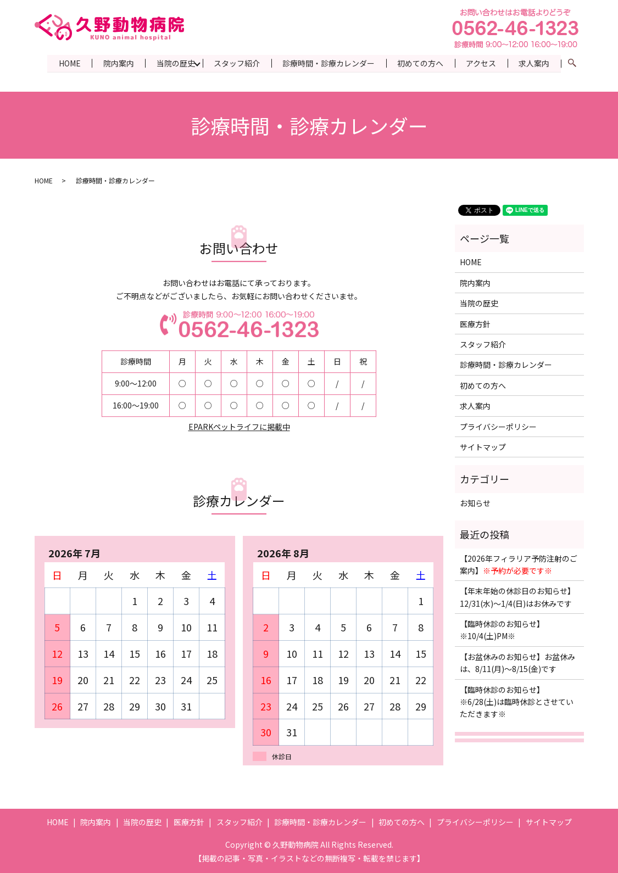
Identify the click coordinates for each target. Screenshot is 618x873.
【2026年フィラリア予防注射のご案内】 (518, 563)
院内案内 (115, 62)
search (578, 63)
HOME (66, 62)
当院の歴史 (173, 62)
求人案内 (534, 62)
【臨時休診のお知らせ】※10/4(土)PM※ (502, 629)
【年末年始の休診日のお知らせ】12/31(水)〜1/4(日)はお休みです (517, 596)
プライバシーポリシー (498, 426)
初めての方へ (419, 62)
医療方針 (475, 323)
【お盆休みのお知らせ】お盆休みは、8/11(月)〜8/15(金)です (517, 662)
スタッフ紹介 (234, 62)
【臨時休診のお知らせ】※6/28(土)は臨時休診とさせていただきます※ (517, 701)
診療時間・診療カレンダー (327, 62)
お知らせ (475, 502)
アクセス (480, 62)
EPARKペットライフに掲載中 (239, 426)
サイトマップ (483, 446)
